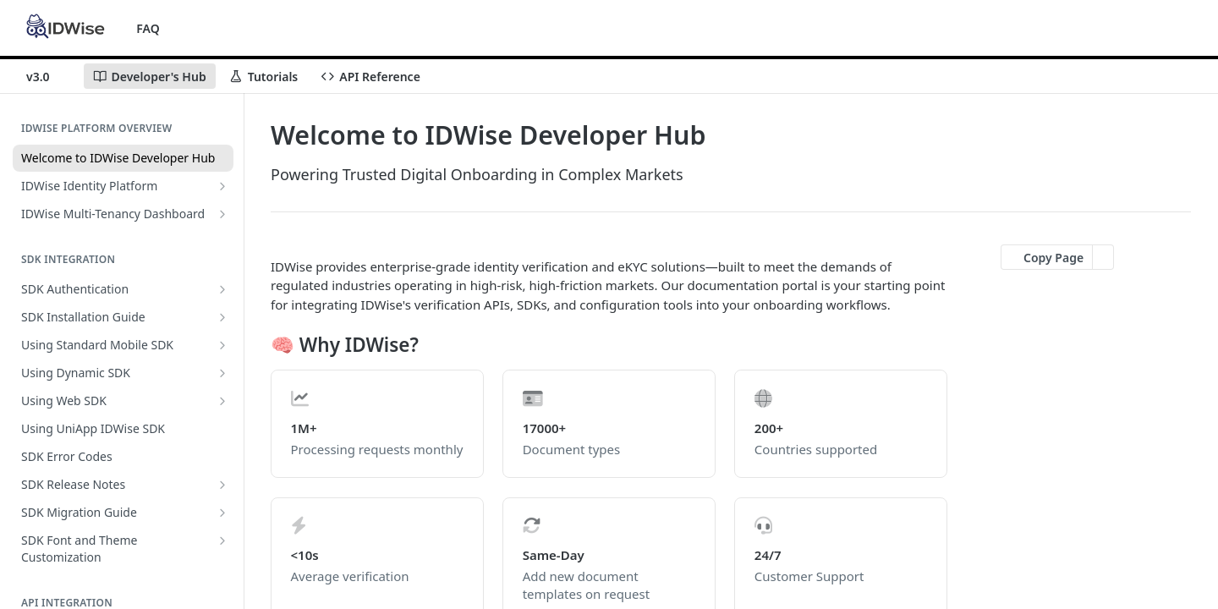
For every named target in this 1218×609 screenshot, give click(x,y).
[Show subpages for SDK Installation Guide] (222, 317)
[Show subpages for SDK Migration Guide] (222, 512)
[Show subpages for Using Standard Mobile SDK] (222, 345)
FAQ (147, 28)
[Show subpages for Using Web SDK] (222, 401)
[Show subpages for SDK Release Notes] (222, 484)
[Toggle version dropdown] (48, 76)
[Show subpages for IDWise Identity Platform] (222, 186)
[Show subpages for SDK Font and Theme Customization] (222, 540)
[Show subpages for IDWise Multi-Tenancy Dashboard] (222, 214)
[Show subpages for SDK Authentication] (222, 289)
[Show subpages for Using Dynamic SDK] (222, 373)
